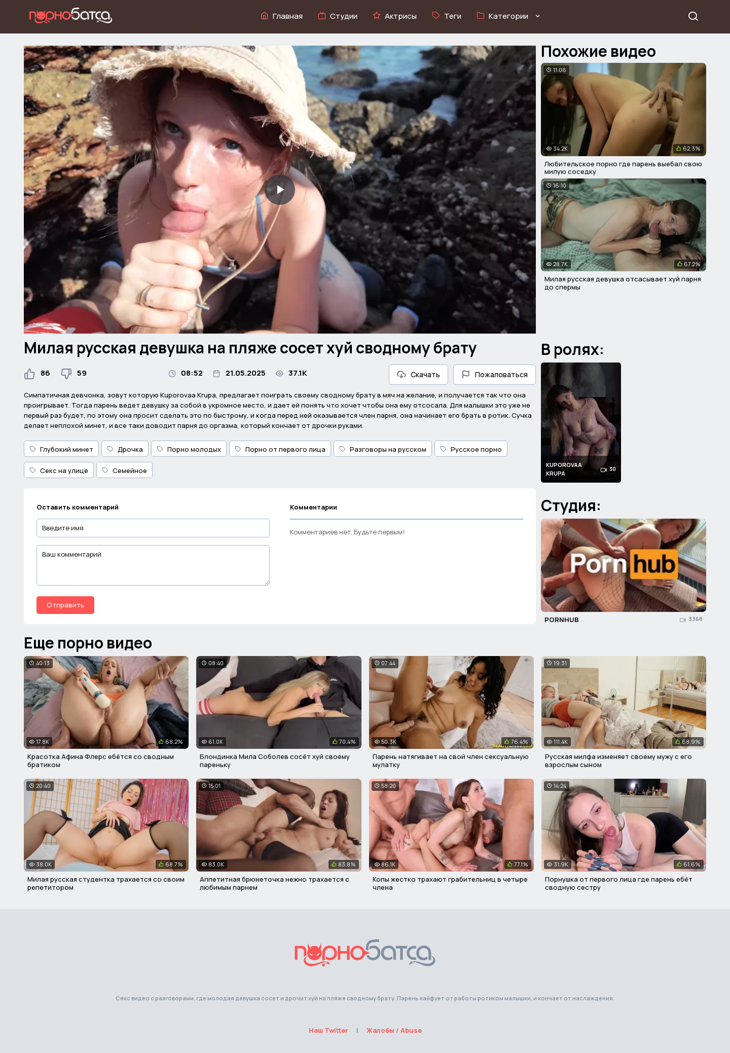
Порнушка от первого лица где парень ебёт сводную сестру (618, 883)
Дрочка (125, 449)
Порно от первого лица (280, 449)
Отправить (65, 604)
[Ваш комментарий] (153, 565)
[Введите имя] (153, 528)
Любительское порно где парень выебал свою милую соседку (623, 167)
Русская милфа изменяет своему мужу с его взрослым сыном (618, 760)
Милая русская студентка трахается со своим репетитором (106, 883)
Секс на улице (58, 470)
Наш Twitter (328, 1030)
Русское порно (471, 449)
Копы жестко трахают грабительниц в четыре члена (450, 883)
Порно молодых (189, 449)
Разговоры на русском (382, 449)
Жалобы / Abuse (394, 1030)
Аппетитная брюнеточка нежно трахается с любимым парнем (274, 883)
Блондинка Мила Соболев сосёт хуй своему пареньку (275, 760)
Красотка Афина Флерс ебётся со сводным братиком (100, 760)
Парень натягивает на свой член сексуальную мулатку (451, 760)
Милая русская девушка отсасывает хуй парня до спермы (622, 283)
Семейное (124, 470)
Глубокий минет (61, 449)
